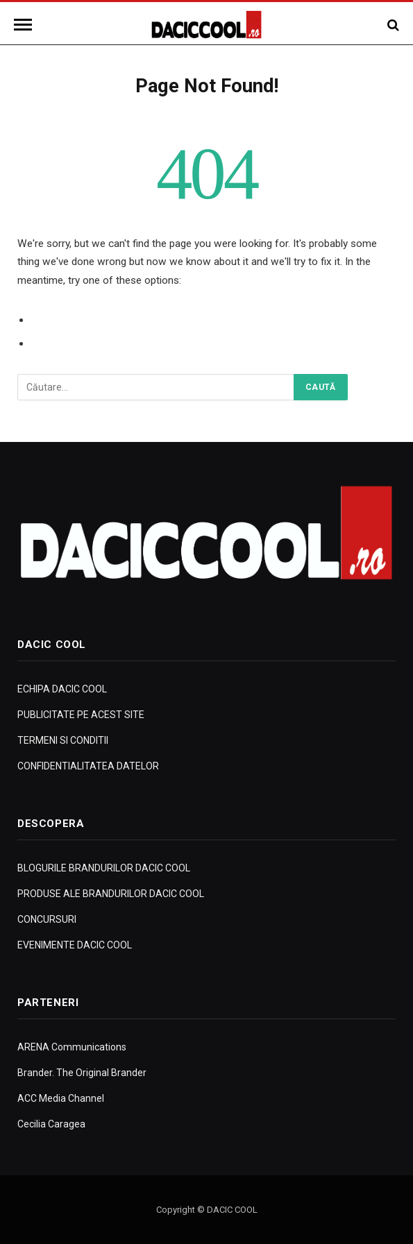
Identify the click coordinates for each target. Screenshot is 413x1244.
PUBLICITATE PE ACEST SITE (80, 714)
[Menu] (25, 24)
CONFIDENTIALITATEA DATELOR (88, 766)
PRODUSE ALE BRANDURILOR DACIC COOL (110, 893)
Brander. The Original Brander (81, 1072)
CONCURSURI (46, 919)
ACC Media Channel (60, 1098)
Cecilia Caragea (51, 1124)
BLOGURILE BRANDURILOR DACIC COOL (103, 868)
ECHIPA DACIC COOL (62, 689)
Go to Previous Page (81, 320)
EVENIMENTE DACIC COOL (74, 945)
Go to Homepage (73, 343)
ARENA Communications (71, 1047)
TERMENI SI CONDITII (62, 740)
